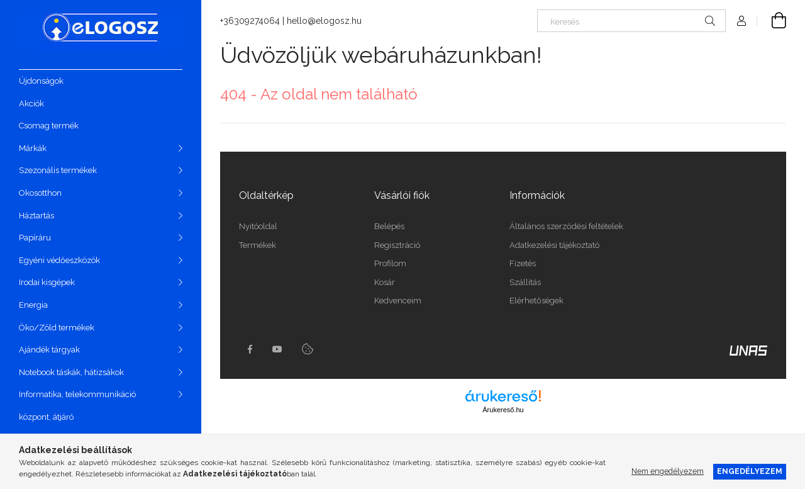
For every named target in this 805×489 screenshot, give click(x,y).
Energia (33, 305)
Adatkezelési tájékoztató (554, 245)
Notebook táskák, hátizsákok (71, 372)
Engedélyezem (749, 471)
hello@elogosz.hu (324, 21)
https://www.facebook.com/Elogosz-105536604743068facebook (249, 349)
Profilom (390, 263)
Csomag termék (49, 125)
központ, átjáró (46, 417)
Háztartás (36, 215)
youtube (277, 349)
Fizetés (522, 263)
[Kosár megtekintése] (771, 20)
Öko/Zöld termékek (56, 327)
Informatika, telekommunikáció (77, 394)
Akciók (31, 103)
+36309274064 (250, 21)
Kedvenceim (397, 300)
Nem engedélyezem (667, 471)
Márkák (33, 148)
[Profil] (741, 20)
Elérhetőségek (536, 300)
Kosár (384, 282)
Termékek (257, 245)
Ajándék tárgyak (49, 349)
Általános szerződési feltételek (566, 226)
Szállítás (525, 282)
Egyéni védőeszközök (59, 260)
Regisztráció (397, 245)
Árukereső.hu (502, 409)
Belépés (389, 226)
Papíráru (35, 237)
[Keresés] (631, 20)
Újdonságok (41, 81)
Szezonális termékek (58, 170)
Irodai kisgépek (47, 282)
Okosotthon (40, 193)
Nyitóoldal (258, 226)
